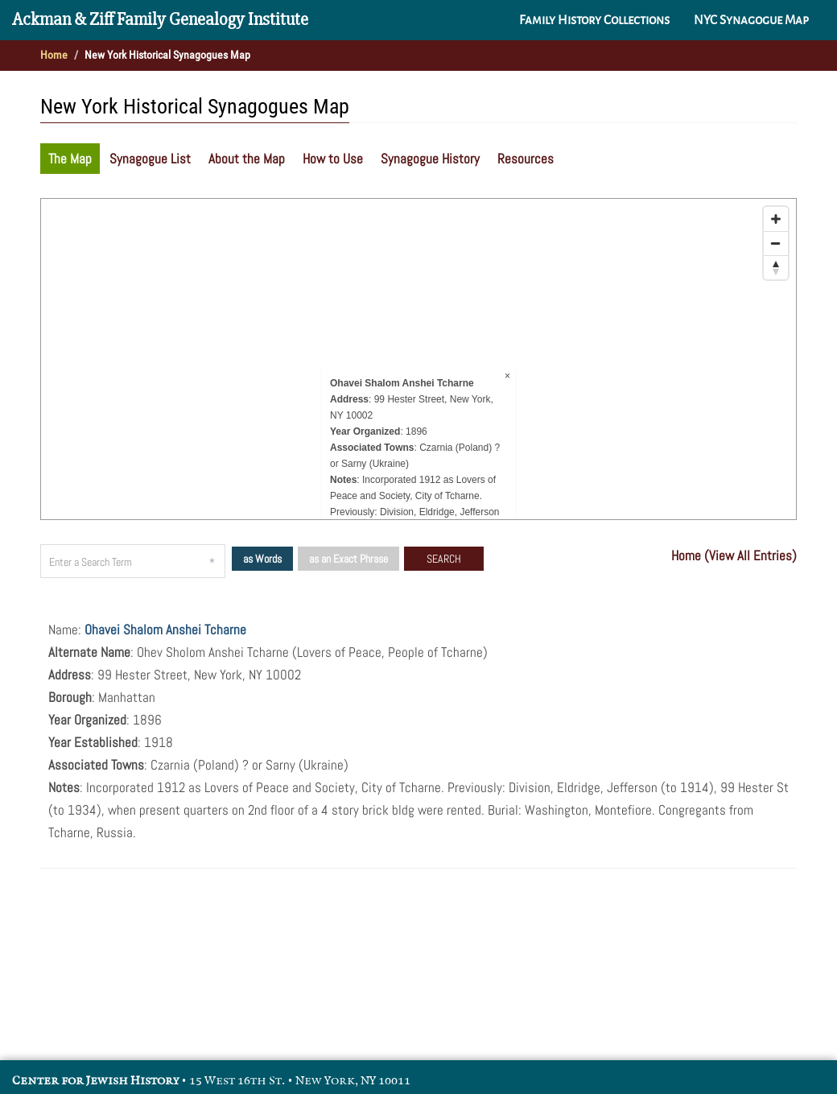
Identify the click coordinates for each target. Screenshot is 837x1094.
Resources (525, 158)
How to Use (333, 158)
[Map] (418, 359)
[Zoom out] (776, 243)
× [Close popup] (507, 376)
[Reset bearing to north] (776, 267)
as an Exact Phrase (348, 558)
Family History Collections (594, 20)
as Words (262, 558)
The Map (70, 158)
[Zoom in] (776, 219)
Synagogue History (430, 158)
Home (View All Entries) (734, 555)
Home (54, 54)
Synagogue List (150, 158)
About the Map (246, 158)
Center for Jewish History (95, 1081)
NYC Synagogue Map (751, 20)
